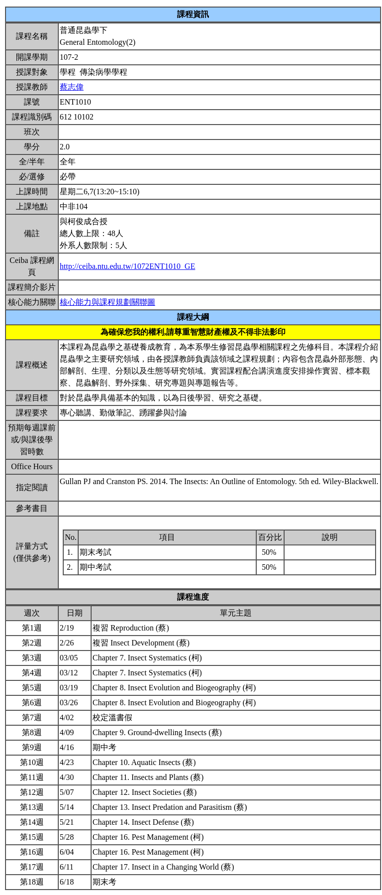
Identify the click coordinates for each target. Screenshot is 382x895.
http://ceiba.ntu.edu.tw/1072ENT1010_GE (127, 266)
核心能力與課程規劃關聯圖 (107, 302)
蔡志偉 (72, 87)
